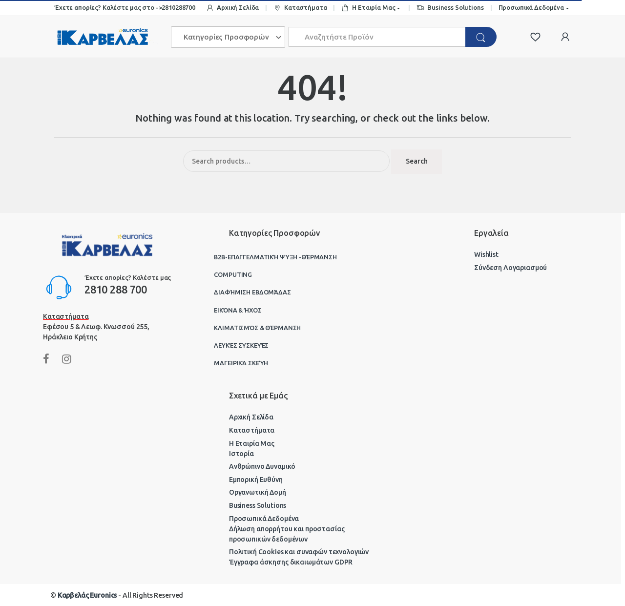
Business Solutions (450, 8)
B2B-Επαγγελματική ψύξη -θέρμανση (275, 256)
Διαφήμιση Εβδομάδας (252, 292)
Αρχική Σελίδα (232, 8)
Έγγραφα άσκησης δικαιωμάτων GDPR (291, 562)
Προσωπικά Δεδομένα (531, 7)
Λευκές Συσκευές (241, 345)
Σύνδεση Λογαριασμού (510, 268)
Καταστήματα (300, 8)
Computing (233, 274)
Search (417, 161)
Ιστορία (241, 454)
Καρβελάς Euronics (87, 595)
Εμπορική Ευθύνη (256, 479)
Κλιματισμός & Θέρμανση (257, 327)
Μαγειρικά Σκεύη (241, 362)
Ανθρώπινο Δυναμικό (262, 466)
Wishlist (486, 254)
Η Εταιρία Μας (368, 8)
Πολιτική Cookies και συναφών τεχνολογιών (299, 552)
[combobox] (377, 37)
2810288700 (178, 7)
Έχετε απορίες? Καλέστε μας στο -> (108, 7)
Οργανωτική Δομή (257, 492)
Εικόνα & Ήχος (237, 310)
